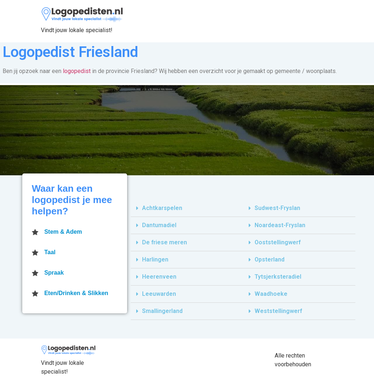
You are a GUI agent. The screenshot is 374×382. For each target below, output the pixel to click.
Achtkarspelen (162, 208)
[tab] (187, 208)
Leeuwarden (159, 293)
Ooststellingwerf (278, 242)
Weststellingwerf (278, 310)
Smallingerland (162, 310)
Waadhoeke (271, 293)
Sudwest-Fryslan (277, 208)
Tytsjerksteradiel (278, 276)
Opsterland (270, 259)
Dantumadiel (159, 225)
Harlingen (155, 259)
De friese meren (164, 242)
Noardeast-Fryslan (280, 225)
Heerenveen (159, 276)
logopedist (77, 71)
